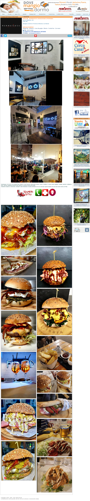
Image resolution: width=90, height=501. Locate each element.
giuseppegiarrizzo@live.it (35, 33)
